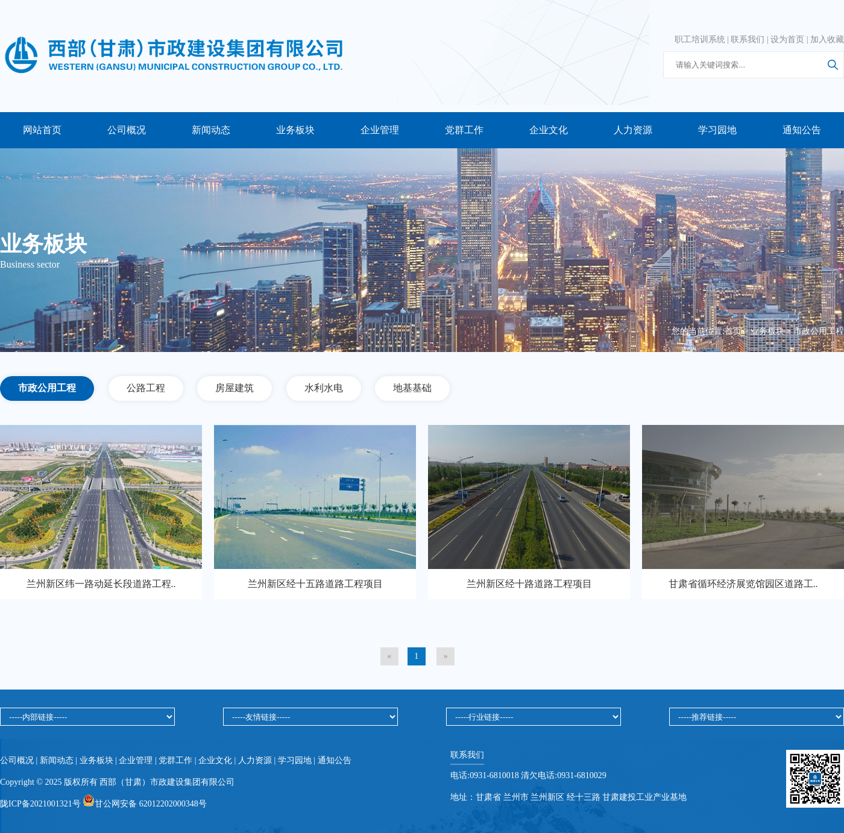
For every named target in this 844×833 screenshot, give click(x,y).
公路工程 (146, 388)
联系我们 (747, 39)
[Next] (445, 656)
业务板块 (295, 130)
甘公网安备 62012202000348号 (145, 803)
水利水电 (323, 388)
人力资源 (633, 130)
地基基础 (412, 388)
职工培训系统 (700, 39)
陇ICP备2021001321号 (41, 803)
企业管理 (380, 130)
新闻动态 (211, 130)
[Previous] (389, 656)
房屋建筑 (234, 388)
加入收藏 (827, 39)
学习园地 (717, 130)
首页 (733, 331)
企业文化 (548, 130)
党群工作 (464, 130)
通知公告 (802, 130)
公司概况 (126, 130)
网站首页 (42, 130)
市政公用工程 (818, 331)
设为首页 (787, 39)
